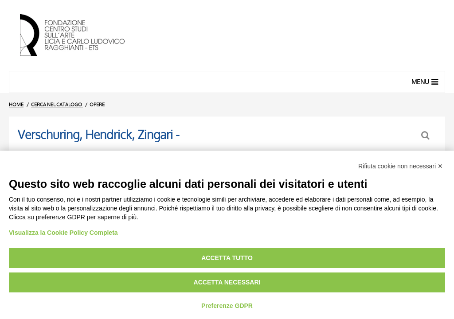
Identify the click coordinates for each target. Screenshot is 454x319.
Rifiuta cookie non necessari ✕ (400, 166)
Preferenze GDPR (227, 305)
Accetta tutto (227, 257)
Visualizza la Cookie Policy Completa (63, 232)
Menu (425, 81)
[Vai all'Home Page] (80, 35)
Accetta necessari (227, 282)
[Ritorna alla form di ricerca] (426, 135)
